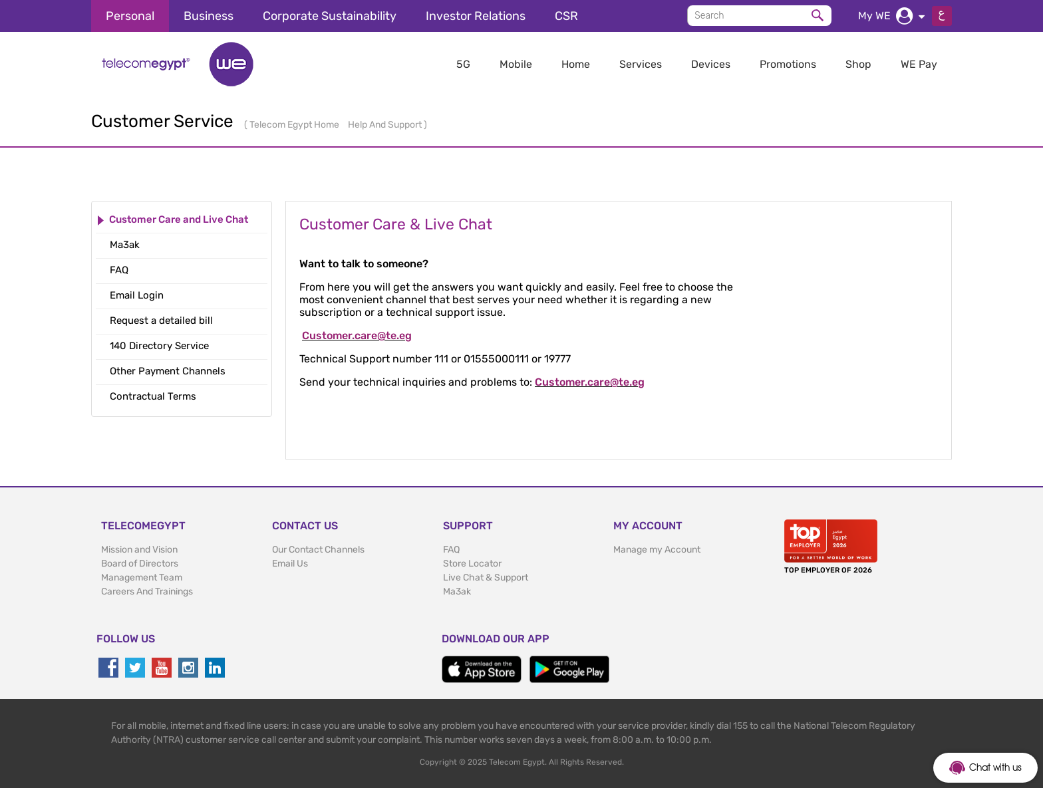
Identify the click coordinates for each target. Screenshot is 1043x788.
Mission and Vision (139, 549)
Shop (858, 64)
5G (463, 64)
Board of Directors (139, 563)
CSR (566, 16)
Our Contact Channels (318, 549)
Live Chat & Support (485, 577)
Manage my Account (656, 549)
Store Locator (472, 563)
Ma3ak (457, 591)
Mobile (516, 64)
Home (575, 64)
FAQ (451, 549)
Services (640, 64)
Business (208, 16)
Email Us (290, 563)
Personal (130, 16)
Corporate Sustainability (329, 16)
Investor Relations (475, 16)
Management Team (141, 577)
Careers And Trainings (147, 591)
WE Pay (919, 64)
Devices (710, 64)
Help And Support (386, 124)
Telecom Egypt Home (295, 124)
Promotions (788, 64)
